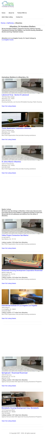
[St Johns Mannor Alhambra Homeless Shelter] (22, 159)
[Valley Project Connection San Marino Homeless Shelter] (22, 234)
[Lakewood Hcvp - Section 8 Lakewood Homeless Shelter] (22, 93)
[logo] (8, 4)
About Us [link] (11, 13)
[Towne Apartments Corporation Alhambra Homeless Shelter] (22, 126)
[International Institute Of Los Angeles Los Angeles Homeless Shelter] (22, 304)
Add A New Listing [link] (7, 17)
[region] (22, 59)
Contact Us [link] (19, 17)
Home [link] (3, 13)
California (10, 23)
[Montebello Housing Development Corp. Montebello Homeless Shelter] (22, 407)
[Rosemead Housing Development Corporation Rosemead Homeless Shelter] (22, 269)
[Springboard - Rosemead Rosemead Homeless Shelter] (22, 372)
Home (3, 23)
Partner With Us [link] (22, 13)
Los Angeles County (8, 40)
